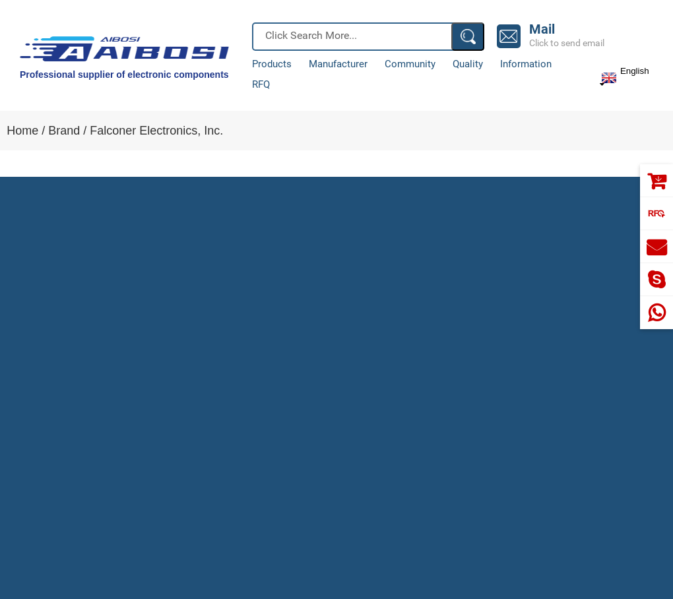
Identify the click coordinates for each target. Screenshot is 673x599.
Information (526, 64)
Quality (468, 64)
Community (410, 64)
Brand (64, 130)
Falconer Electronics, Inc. (156, 130)
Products (272, 64)
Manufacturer (338, 64)
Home (22, 130)
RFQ (261, 85)
